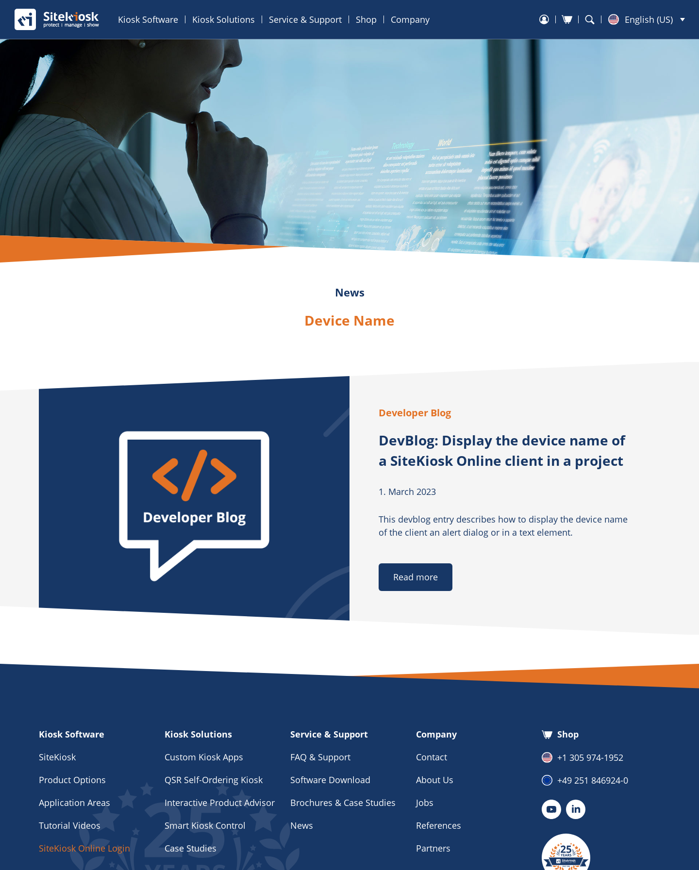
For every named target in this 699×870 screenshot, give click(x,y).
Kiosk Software (148, 19)
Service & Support (305, 19)
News (301, 825)
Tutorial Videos (69, 825)
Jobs (424, 802)
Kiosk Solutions (223, 19)
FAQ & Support (320, 757)
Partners (433, 848)
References (438, 825)
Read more (415, 577)
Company (410, 19)
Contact (431, 757)
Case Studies (190, 848)
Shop (366, 19)
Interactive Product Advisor (220, 802)
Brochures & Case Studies (343, 802)
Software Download (330, 780)
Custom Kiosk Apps (204, 757)
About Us (434, 780)
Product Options (72, 780)
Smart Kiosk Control (205, 825)
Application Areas (74, 802)
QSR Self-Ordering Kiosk (214, 780)
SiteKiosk (57, 757)
